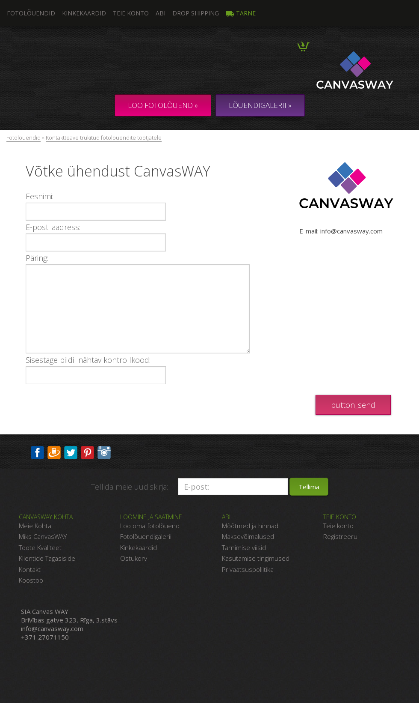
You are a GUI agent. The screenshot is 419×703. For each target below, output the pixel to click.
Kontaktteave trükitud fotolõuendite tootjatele (104, 137)
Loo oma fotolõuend (150, 525)
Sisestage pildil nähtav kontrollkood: (88, 360)
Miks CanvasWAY (43, 536)
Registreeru (340, 536)
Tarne (241, 13)
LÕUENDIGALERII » (260, 105)
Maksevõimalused (248, 536)
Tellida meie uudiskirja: (129, 487)
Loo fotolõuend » (163, 105)
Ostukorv (133, 558)
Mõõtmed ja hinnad (250, 525)
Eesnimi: (39, 196)
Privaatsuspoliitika (248, 569)
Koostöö (31, 580)
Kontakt (30, 569)
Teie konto (131, 13)
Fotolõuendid (23, 137)
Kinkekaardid (84, 13)
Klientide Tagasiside (47, 558)
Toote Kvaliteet (40, 547)
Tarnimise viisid (244, 547)
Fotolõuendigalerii (145, 536)
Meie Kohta (35, 525)
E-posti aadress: (53, 227)
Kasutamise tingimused (255, 558)
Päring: (37, 258)
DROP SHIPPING (195, 13)
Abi (160, 13)
